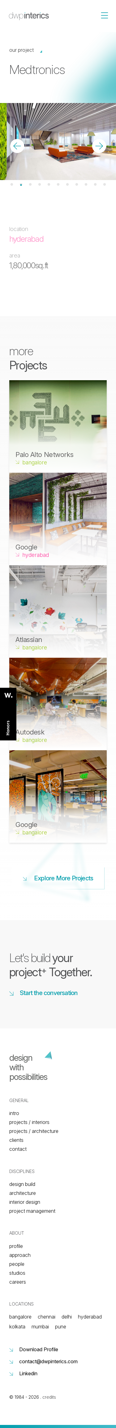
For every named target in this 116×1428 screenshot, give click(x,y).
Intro (14, 1113)
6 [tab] (58, 185)
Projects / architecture (33, 1131)
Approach (20, 1255)
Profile (16, 1246)
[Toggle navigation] (113, 1)
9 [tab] (86, 185)
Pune (60, 1326)
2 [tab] (21, 185)
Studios (17, 1273)
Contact (18, 1149)
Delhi (67, 1317)
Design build (22, 1184)
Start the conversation (43, 993)
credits (49, 1397)
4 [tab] (40, 185)
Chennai (46, 1317)
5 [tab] (49, 185)
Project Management (32, 1211)
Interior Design (24, 1202)
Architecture (22, 1193)
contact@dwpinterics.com (43, 1361)
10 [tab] (95, 185)
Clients (16, 1140)
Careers (17, 1282)
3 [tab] (30, 185)
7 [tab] (67, 185)
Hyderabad (90, 1317)
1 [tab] (12, 185)
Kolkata (17, 1326)
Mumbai (40, 1326)
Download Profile (33, 1349)
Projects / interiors (29, 1122)
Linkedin (23, 1373)
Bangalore (20, 1317)
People (16, 1264)
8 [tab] (77, 185)
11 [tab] (104, 185)
